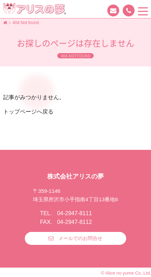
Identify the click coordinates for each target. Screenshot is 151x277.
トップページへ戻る (28, 112)
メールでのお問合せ (80, 238)
